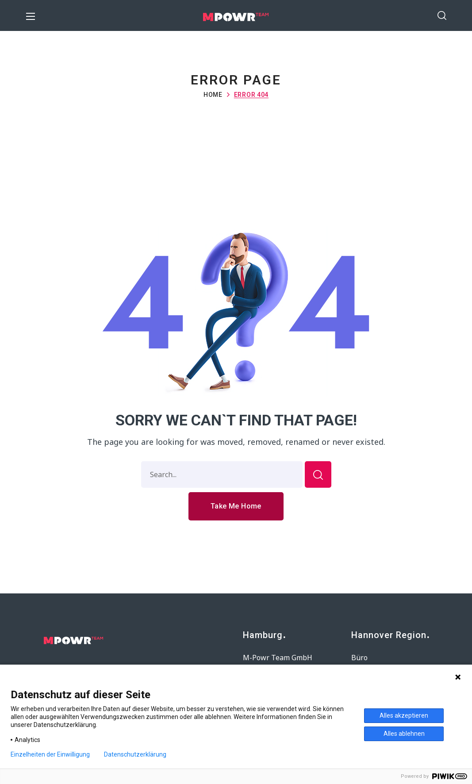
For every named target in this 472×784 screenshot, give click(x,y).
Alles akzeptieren (404, 715)
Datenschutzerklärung (135, 754)
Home (213, 94)
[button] (441, 15)
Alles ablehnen (404, 733)
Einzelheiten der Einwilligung (50, 754)
